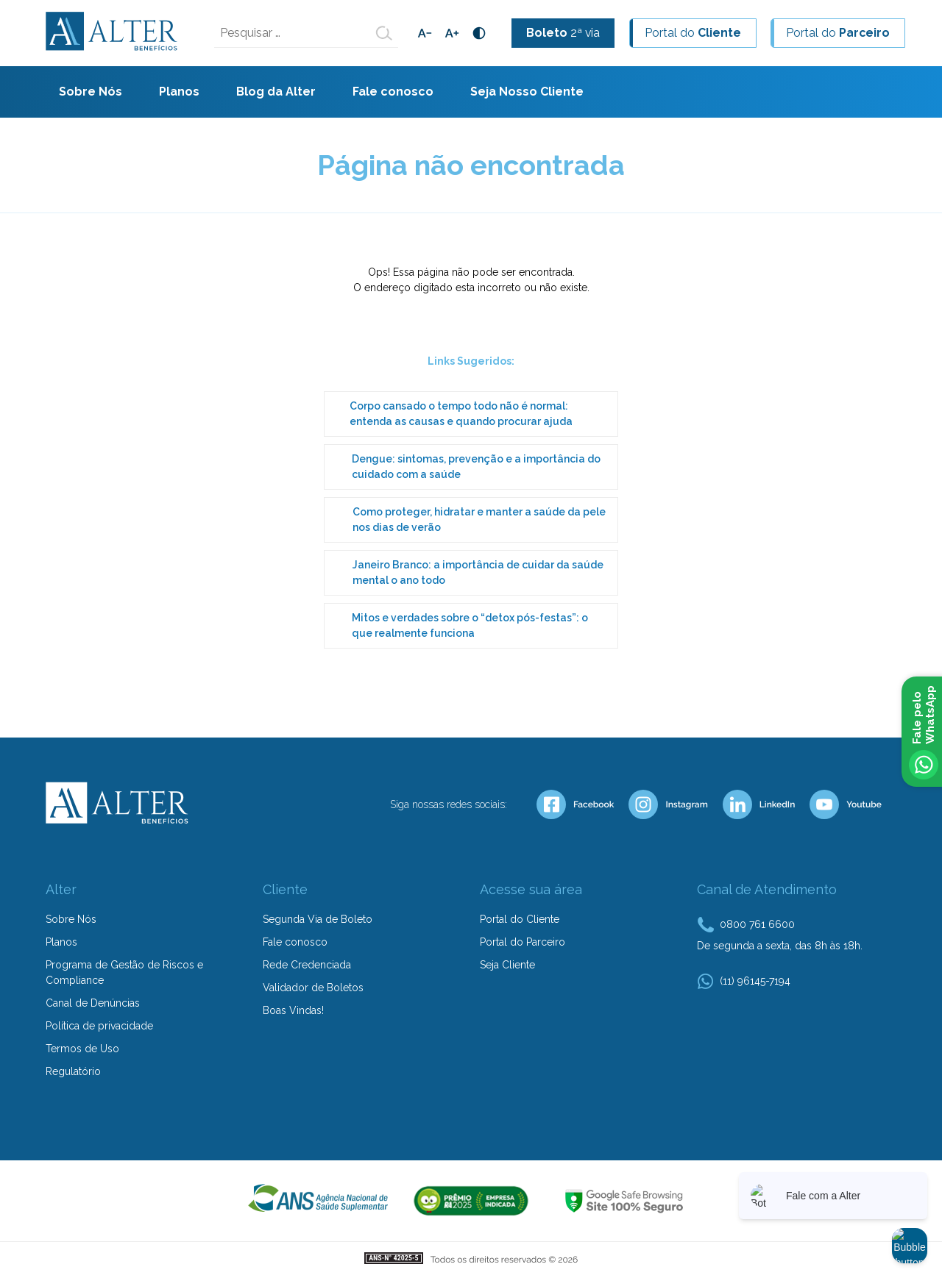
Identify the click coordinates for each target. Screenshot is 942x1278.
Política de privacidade (99, 1026)
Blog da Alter (276, 92)
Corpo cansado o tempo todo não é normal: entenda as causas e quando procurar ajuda (461, 413)
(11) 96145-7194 (755, 981)
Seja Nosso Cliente (527, 92)
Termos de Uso (82, 1048)
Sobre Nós (90, 92)
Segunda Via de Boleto (317, 919)
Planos (179, 92)
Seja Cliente (507, 965)
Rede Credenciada (307, 965)
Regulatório (73, 1071)
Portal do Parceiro (522, 942)
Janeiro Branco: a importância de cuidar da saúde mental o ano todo (478, 572)
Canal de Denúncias (93, 1003)
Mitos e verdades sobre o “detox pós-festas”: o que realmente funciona (470, 625)
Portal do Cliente (519, 919)
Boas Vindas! (293, 1010)
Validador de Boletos (313, 987)
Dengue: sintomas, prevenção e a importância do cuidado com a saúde (476, 466)
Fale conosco (393, 92)
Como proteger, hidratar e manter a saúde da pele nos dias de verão (479, 519)
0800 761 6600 (757, 924)
